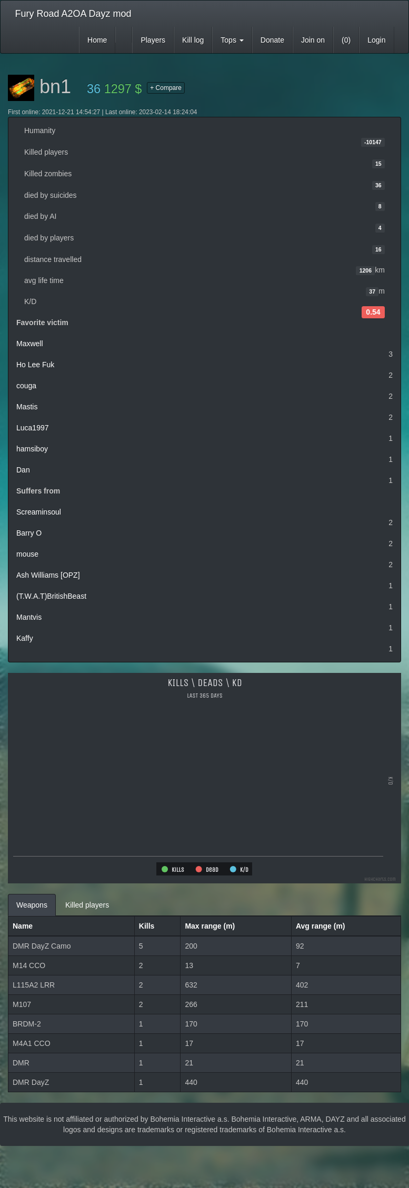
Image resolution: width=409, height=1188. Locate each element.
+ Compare (166, 88)
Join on (313, 40)
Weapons (31, 905)
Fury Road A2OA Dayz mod (73, 13)
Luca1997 (32, 428)
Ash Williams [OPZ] (48, 575)
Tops (232, 40)
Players (153, 40)
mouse (27, 554)
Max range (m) (210, 926)
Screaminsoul (38, 512)
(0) (346, 40)
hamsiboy (32, 449)
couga (26, 385)
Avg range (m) (320, 926)
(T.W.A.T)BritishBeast (51, 596)
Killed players (87, 905)
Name (23, 926)
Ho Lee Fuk (35, 364)
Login (376, 40)
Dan (23, 470)
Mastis (26, 406)
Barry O (29, 533)
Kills (147, 926)
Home (97, 40)
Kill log (193, 40)
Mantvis (29, 617)
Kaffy (24, 638)
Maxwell (29, 343)
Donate (272, 40)
